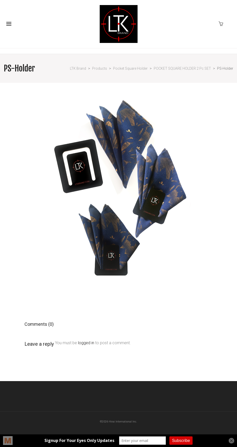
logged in (86, 342)
